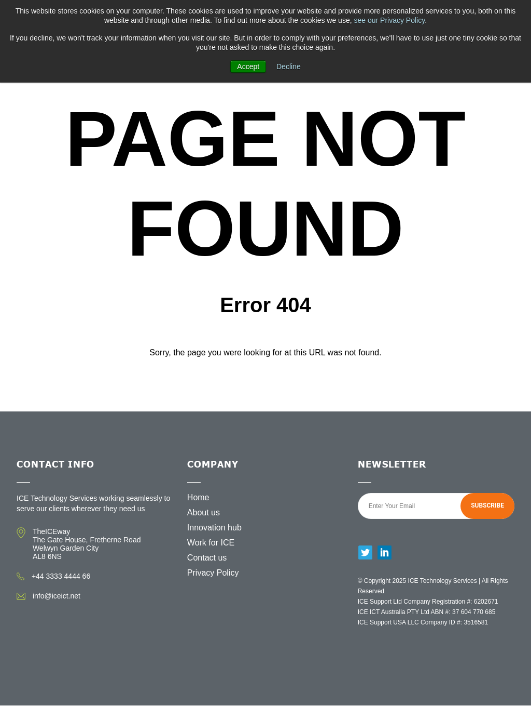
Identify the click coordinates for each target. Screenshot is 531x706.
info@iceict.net (56, 596)
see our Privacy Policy (389, 20)
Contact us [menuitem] (207, 557)
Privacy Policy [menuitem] (213, 572)
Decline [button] (288, 66)
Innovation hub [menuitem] (214, 527)
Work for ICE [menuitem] (210, 542)
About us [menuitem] (203, 512)
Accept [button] (248, 66)
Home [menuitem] (198, 497)
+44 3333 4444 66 (61, 576)
